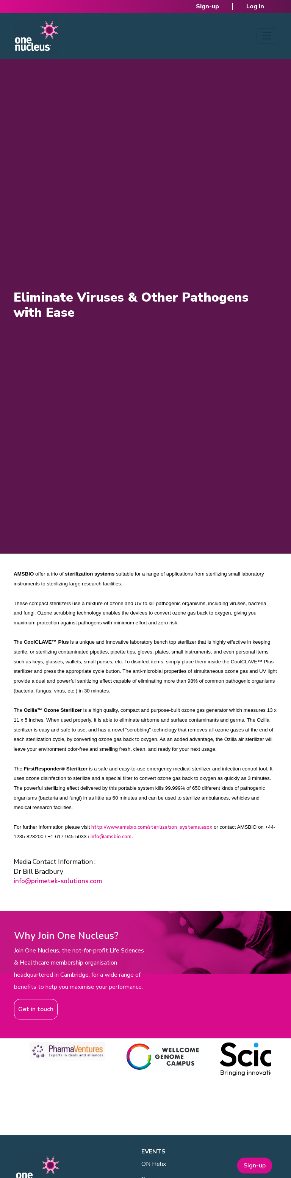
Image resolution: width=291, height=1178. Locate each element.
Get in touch (35, 1009)
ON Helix (153, 1164)
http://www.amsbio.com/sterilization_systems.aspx (151, 827)
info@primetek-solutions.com (58, 881)
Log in (255, 6)
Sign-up (207, 6)
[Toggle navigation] (266, 36)
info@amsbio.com (111, 836)
